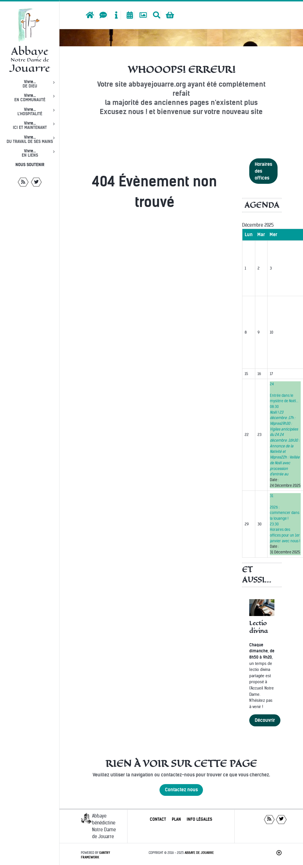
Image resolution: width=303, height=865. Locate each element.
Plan (176, 819)
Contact (158, 819)
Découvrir (265, 720)
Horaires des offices (263, 171)
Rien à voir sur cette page (181, 763)
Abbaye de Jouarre (199, 853)
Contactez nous (181, 789)
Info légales (199, 819)
